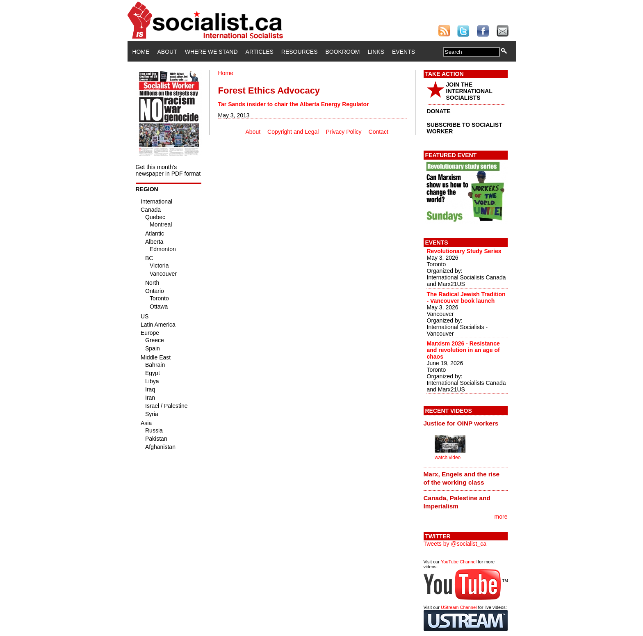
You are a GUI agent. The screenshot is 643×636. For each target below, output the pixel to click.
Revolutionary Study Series (464, 251)
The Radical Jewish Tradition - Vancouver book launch (466, 297)
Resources (299, 51)
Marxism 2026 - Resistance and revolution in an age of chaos (463, 350)
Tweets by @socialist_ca (455, 543)
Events (403, 51)
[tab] (466, 423)
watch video (448, 457)
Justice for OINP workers (461, 423)
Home (141, 51)
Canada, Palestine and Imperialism (457, 502)
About (167, 51)
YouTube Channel (459, 561)
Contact (378, 131)
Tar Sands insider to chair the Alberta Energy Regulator (293, 104)
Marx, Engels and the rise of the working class (462, 478)
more (501, 516)
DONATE (439, 111)
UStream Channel (459, 607)
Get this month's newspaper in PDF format (168, 170)
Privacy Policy (343, 131)
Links (376, 51)
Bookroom (343, 51)
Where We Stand (211, 51)
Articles (260, 51)
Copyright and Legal (293, 131)
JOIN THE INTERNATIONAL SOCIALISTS (469, 91)
